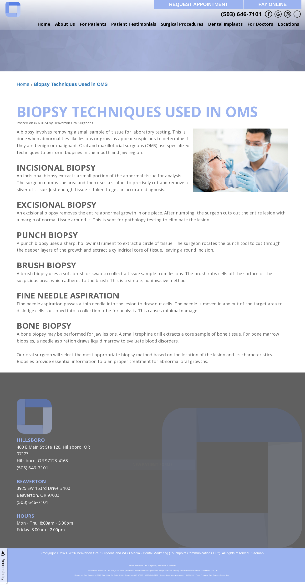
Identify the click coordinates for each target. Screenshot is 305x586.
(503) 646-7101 (241, 14)
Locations (288, 24)
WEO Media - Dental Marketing (145, 553)
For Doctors (260, 24)
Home (43, 24)
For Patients (93, 24)
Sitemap (257, 553)
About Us (65, 24)
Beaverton (31, 481)
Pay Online (272, 4)
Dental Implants (225, 24)
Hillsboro (31, 440)
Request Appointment (198, 4)
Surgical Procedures (182, 24)
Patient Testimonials (133, 24)
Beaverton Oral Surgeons (96, 553)
